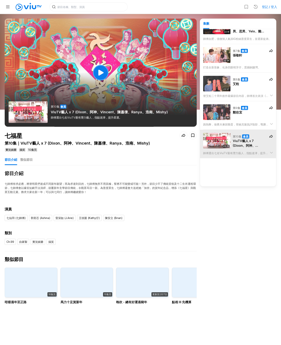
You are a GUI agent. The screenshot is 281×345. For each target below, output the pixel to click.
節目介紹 (11, 160)
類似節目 (26, 160)
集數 (206, 24)
